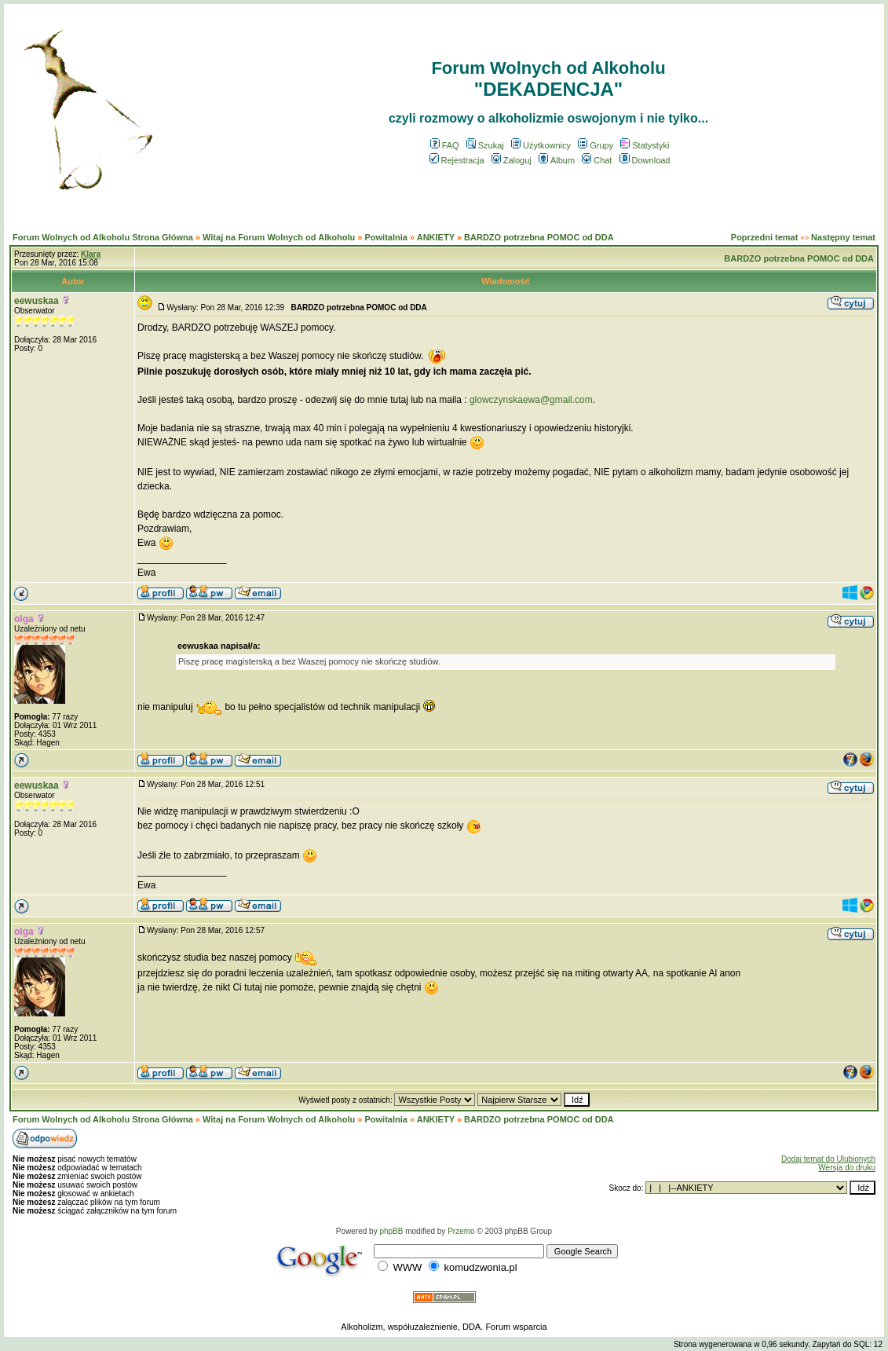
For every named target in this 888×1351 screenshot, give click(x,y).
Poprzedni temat (764, 237)
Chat (597, 160)
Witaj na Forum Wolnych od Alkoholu (279, 237)
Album (557, 160)
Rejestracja (456, 160)
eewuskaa (36, 300)
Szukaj (485, 145)
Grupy (595, 145)
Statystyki (644, 145)
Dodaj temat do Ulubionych (828, 1159)
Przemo (461, 1231)
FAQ (444, 145)
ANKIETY (436, 237)
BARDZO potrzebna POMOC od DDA (539, 237)
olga (24, 618)
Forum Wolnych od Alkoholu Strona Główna (103, 237)
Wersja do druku (846, 1167)
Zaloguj (512, 160)
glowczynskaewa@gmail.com (531, 399)
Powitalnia (385, 237)
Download (645, 160)
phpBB (391, 1231)
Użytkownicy (541, 145)
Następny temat (843, 237)
